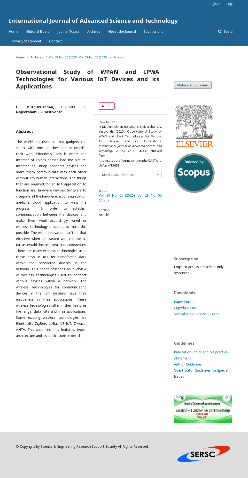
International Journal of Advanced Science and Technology (93, 20)
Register (215, 3)
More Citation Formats (118, 174)
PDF (105, 106)
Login (230, 3)
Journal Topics (68, 31)
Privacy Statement (26, 41)
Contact (55, 41)
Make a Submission (192, 85)
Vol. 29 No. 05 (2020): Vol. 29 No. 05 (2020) (78, 57)
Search (228, 31)
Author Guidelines (188, 364)
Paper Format (185, 301)
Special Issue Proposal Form (196, 313)
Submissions (153, 31)
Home (13, 31)
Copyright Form (186, 307)
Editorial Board (38, 31)
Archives (93, 31)
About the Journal (122, 31)
